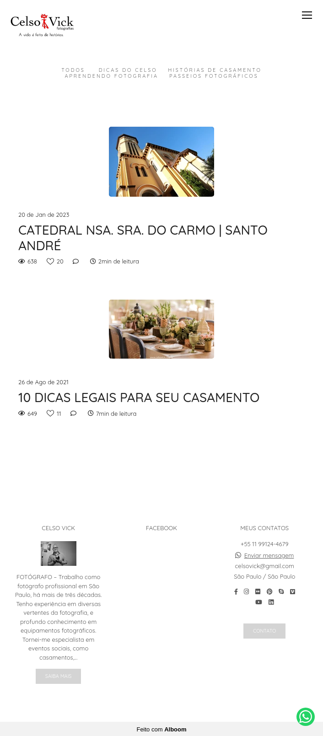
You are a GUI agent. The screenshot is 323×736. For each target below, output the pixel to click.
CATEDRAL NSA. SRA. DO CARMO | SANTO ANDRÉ (143, 237)
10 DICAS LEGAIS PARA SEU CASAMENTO (139, 397)
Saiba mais (58, 675)
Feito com (161, 728)
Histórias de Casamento (214, 70)
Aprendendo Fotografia (111, 76)
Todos (73, 70)
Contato (264, 630)
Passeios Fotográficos (213, 76)
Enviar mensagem (269, 555)
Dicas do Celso (128, 70)
